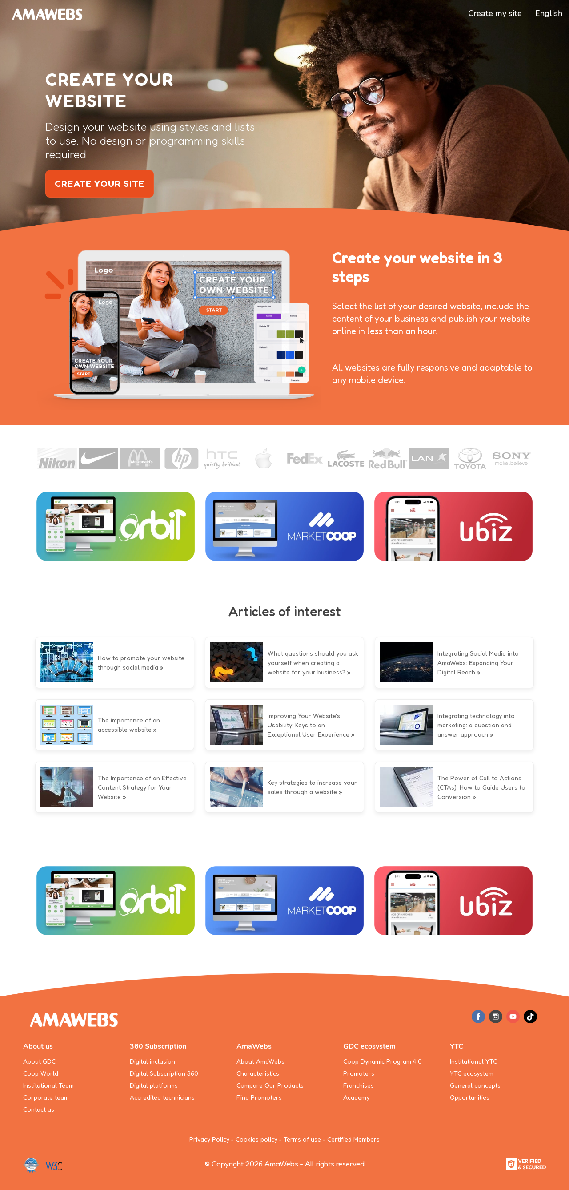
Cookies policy (256, 1139)
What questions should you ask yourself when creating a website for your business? (313, 662)
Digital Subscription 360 (164, 1073)
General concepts (475, 1085)
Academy (356, 1097)
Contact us (38, 1109)
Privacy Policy (209, 1139)
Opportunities (469, 1097)
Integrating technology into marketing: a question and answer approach (476, 725)
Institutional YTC (473, 1061)
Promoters (358, 1073)
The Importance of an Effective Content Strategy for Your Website (142, 787)
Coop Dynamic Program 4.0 (382, 1061)
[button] (549, 13)
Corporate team (46, 1097)
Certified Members (353, 1139)
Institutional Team (48, 1085)
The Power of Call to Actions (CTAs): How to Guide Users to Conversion (481, 787)
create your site (99, 183)
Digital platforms (154, 1085)
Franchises (358, 1085)
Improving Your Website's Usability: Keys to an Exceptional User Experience (308, 725)
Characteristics (257, 1073)
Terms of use (302, 1139)
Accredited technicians (162, 1097)
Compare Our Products (270, 1085)
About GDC (39, 1061)
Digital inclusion (152, 1061)
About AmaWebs (260, 1061)
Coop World (40, 1073)
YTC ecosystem (471, 1073)
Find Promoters (259, 1097)
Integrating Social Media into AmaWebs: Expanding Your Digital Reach (478, 662)
